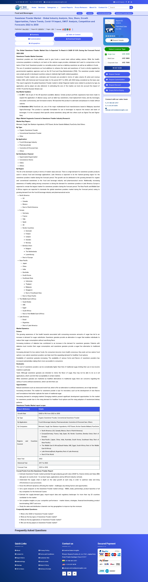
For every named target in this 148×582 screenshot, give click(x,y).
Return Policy (44, 556)
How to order (43, 552)
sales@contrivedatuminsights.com (55, 2)
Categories (53, 7)
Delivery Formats (45, 560)
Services (41, 7)
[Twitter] (129, 2)
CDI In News (19, 560)
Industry (89, 13)
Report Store (20, 549)
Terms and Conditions (46, 545)
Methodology (20, 552)
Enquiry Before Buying (114, 90)
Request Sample (117, 40)
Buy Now (117, 68)
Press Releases (81, 7)
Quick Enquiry (118, 2)
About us (93, 7)
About (17, 541)
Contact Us (103, 7)
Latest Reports (67, 7)
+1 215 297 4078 (36, 2)
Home (34, 7)
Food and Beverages (104, 13)
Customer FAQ (44, 549)
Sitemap (18, 556)
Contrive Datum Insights (70, 541)
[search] (131, 7)
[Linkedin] (132, 2)
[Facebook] (127, 2)
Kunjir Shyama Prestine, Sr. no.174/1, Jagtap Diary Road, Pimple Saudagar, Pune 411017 (79, 547)
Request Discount (113, 85)
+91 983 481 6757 (22, 2)
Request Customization (115, 79)
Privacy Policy (44, 541)
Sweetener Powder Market (124, 13)
